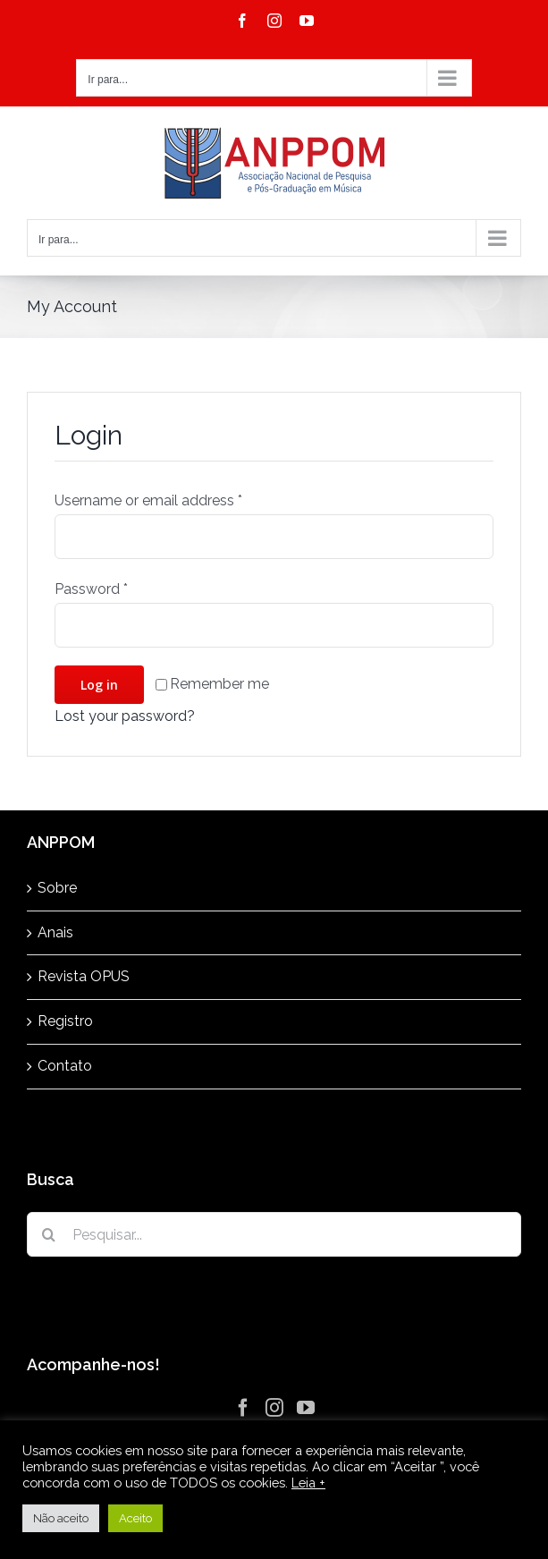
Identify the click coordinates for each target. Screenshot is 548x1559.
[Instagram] (274, 1408)
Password (91, 588)
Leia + (308, 1482)
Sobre (57, 887)
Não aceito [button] (61, 1518)
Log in (99, 684)
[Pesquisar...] (274, 1234)
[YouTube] (306, 1408)
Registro (65, 1021)
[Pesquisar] (49, 1234)
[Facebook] (243, 1408)
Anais (55, 932)
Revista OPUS (84, 976)
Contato (65, 1065)
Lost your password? (125, 715)
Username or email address (148, 500)
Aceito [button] (135, 1518)
